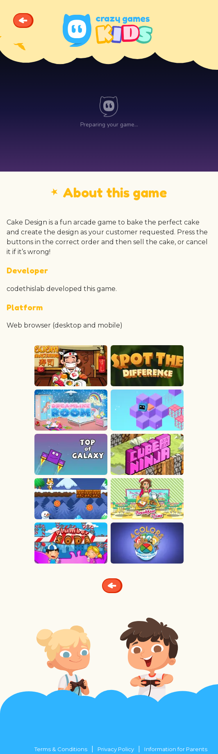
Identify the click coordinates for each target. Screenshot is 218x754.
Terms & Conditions (60, 749)
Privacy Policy (116, 749)
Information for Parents (175, 749)
